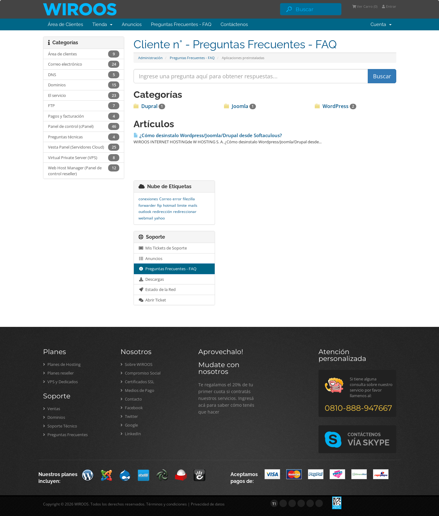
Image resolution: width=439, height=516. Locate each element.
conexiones (148, 199)
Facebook (132, 407)
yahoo (159, 218)
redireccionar (184, 211)
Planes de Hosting (62, 364)
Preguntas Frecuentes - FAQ (181, 24)
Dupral (149, 106)
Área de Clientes (65, 24)
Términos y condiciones (166, 504)
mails (192, 205)
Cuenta (381, 24)
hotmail (169, 205)
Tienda (102, 24)
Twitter (129, 416)
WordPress (335, 106)
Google (129, 425)
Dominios (54, 417)
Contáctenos (234, 24)
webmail (145, 218)
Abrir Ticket (152, 300)
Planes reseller (58, 373)
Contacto (131, 399)
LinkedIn (131, 433)
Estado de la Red (157, 289)
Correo (165, 199)
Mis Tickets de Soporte (162, 248)
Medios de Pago (137, 390)
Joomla (240, 106)
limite (182, 205)
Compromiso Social (140, 373)
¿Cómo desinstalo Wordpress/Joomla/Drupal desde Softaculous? (208, 135)
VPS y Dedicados (60, 381)
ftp (159, 205)
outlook (144, 211)
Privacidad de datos (208, 504)
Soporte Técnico (60, 426)
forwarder (147, 205)
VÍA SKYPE (368, 439)
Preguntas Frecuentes (65, 434)
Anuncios (132, 24)
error (177, 199)
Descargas (151, 279)
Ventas (51, 408)
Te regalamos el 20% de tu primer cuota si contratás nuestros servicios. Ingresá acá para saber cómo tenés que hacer (226, 398)
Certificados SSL (137, 381)
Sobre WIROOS (136, 364)
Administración (150, 57)
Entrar (389, 6)
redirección (162, 211)
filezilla (189, 199)
